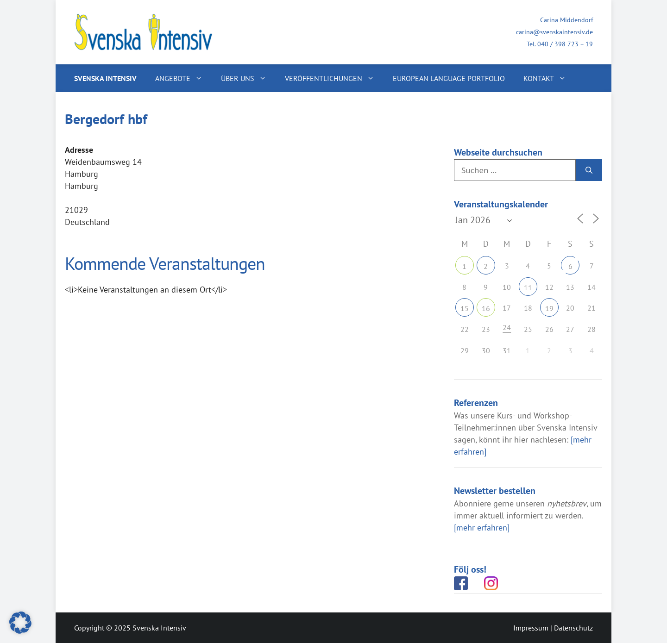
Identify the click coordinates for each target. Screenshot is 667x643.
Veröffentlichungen (334, 78)
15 (464, 308)
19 (549, 308)
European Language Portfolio (449, 78)
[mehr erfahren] (482, 527)
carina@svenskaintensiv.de (554, 32)
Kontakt (549, 78)
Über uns (248, 78)
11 (528, 287)
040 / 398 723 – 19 (565, 44)
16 (486, 308)
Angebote (183, 78)
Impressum (530, 627)
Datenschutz (573, 627)
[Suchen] (589, 170)
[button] (20, 622)
